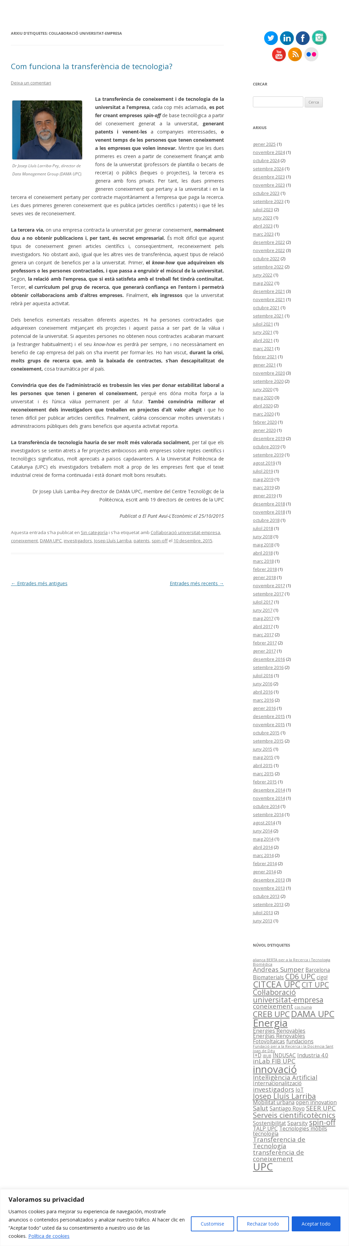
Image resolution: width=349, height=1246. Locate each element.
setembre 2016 (268, 667)
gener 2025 (264, 144)
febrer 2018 (265, 569)
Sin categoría (94, 532)
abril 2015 (263, 765)
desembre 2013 (269, 880)
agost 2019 (264, 463)
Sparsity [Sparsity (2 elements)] (297, 1123)
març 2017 (263, 635)
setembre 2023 (268, 201)
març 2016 (263, 700)
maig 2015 (263, 757)
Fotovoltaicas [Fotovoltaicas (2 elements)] (269, 1041)
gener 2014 (264, 872)
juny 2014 (262, 831)
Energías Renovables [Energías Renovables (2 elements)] (279, 1036)
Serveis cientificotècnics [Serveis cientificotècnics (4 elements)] (294, 1115)
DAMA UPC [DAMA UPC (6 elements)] (312, 1013)
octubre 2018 (266, 520)
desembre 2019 (269, 438)
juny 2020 (262, 389)
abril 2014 (263, 847)
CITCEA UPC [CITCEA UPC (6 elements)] (276, 984)
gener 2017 (264, 651)
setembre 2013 (268, 904)
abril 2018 (263, 553)
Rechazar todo (263, 1223)
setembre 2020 (268, 381)
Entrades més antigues (39, 583)
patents (142, 541)
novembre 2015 (269, 724)
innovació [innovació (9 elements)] (275, 1069)
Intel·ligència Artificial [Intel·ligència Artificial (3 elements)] (285, 1077)
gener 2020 (264, 430)
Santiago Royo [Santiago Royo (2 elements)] (287, 1108)
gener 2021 (264, 365)
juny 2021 (262, 332)
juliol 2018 (263, 528)
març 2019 (263, 487)
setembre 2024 (268, 169)
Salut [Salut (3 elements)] (260, 1108)
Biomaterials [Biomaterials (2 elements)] (268, 977)
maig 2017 (263, 618)
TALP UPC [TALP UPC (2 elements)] (265, 1128)
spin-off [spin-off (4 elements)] (322, 1122)
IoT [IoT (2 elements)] (299, 1089)
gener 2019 (264, 496)
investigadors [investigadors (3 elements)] (273, 1089)
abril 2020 (263, 406)
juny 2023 (262, 218)
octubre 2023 (266, 193)
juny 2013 (262, 921)
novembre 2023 (269, 185)
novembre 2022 (269, 250)
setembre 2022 (268, 267)
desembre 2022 (269, 242)
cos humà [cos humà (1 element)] (303, 1007)
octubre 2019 (266, 446)
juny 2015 (262, 749)
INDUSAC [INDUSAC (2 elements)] (284, 1055)
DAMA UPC (51, 541)
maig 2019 (263, 479)
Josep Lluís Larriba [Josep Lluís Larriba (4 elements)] (284, 1096)
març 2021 (263, 348)
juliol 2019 (263, 471)
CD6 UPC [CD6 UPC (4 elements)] (300, 976)
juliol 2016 (263, 675)
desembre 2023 (269, 177)
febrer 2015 (265, 782)
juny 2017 (262, 610)
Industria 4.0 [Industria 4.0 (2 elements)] (312, 1055)
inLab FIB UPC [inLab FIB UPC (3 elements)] (274, 1061)
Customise (212, 1223)
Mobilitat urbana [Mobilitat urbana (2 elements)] (273, 1102)
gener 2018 (264, 577)
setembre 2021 (268, 316)
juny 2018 (262, 536)
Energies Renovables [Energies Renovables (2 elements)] (279, 1030)
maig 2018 (263, 545)
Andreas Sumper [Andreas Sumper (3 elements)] (278, 969)
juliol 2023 (263, 209)
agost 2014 (264, 823)
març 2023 (263, 234)
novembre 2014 (269, 798)
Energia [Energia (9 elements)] (270, 1023)
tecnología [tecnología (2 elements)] (265, 1133)
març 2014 (263, 855)
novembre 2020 (269, 373)
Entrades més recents (197, 583)
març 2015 (263, 773)
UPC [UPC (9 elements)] (263, 1166)
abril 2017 (263, 626)
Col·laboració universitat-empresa (185, 532)
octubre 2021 (266, 308)
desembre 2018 (269, 504)
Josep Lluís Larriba (113, 541)
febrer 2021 (265, 357)
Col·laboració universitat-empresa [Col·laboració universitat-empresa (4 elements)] (288, 995)
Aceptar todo (316, 1223)
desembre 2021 (269, 291)
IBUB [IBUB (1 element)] (267, 1056)
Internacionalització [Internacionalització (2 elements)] (277, 1083)
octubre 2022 (266, 258)
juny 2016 (262, 684)
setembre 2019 (268, 455)
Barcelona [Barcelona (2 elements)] (317, 970)
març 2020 (263, 414)
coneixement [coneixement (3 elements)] (273, 1006)
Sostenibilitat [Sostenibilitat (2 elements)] (269, 1123)
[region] (174, 1217)
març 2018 (263, 561)
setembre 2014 (268, 814)
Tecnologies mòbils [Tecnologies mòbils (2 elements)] (303, 1128)
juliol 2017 (263, 602)
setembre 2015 (268, 741)
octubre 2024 (266, 160)
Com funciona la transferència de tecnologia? (91, 66)
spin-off (160, 541)
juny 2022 (262, 275)
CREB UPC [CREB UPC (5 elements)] (271, 1014)
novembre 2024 (269, 152)
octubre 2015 (266, 733)
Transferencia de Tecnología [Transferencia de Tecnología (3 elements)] (279, 1142)
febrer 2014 (265, 863)
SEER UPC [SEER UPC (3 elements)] (321, 1108)
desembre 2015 (269, 716)
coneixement (24, 541)
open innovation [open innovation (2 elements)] (316, 1102)
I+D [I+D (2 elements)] (257, 1055)
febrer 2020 (265, 422)
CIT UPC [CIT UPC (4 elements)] (315, 985)
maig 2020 (263, 397)
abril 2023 (263, 226)
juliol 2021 (263, 324)
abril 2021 (263, 340)
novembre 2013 (269, 888)
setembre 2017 (268, 594)
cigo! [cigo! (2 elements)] (322, 977)
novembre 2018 (269, 512)
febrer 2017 (265, 643)
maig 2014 (263, 839)
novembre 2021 (269, 299)
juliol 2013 (263, 912)
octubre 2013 (266, 896)
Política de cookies (49, 1236)
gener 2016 (264, 708)
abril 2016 (263, 692)
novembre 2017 (269, 585)
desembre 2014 (269, 790)
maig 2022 (263, 283)
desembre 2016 (269, 659)
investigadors (78, 541)
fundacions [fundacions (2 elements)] (300, 1041)
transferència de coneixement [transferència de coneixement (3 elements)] (278, 1155)
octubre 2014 (266, 806)
